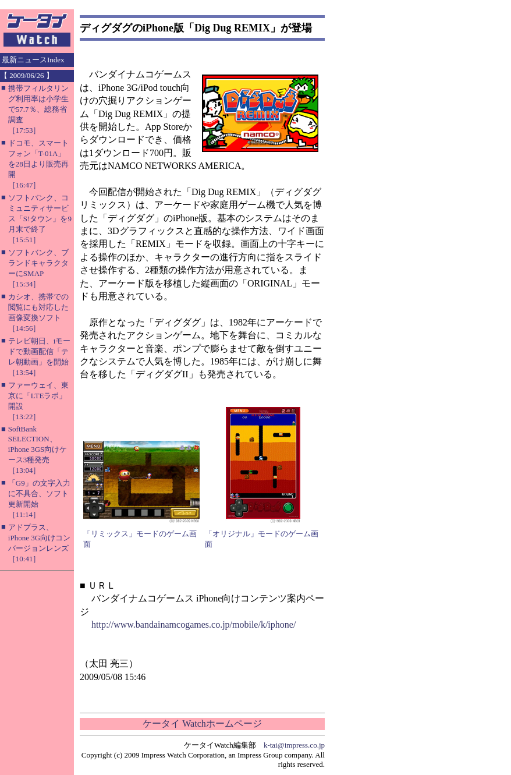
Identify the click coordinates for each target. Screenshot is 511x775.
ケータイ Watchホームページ (202, 723)
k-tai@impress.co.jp (294, 745)
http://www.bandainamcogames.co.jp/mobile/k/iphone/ (193, 624)
